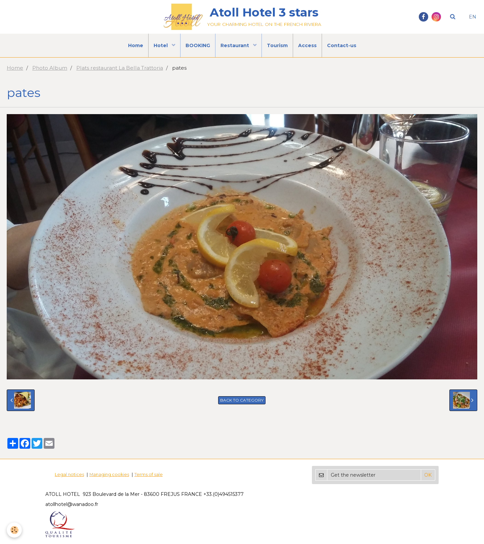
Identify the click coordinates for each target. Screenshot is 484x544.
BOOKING (198, 45)
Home (135, 45)
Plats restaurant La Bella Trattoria (119, 68)
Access (307, 45)
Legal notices (69, 474)
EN (472, 17)
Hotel (161, 45)
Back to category (242, 400)
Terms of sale (148, 474)
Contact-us (341, 45)
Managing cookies (109, 474)
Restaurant (235, 45)
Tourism (277, 45)
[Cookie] (14, 530)
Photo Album (49, 68)
